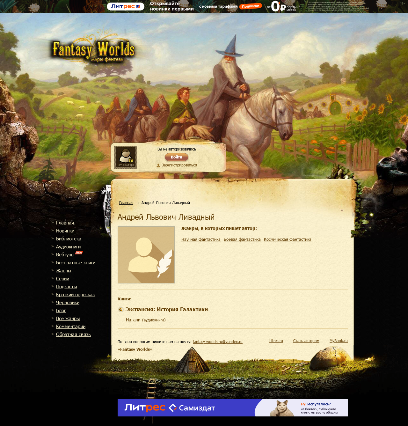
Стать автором (306, 340)
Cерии (62, 278)
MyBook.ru (339, 340)
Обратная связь (73, 334)
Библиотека (68, 238)
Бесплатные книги (75, 262)
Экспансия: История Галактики (167, 309)
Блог (61, 310)
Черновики (67, 302)
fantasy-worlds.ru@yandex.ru (218, 341)
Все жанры (68, 318)
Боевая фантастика (242, 239)
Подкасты (66, 286)
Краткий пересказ (75, 294)
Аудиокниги (68, 246)
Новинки (65, 230)
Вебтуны (65, 254)
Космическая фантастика (287, 239)
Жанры (63, 270)
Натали (133, 319)
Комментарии (70, 326)
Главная (65, 222)
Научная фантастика (201, 239)
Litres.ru (276, 340)
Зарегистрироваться (179, 165)
